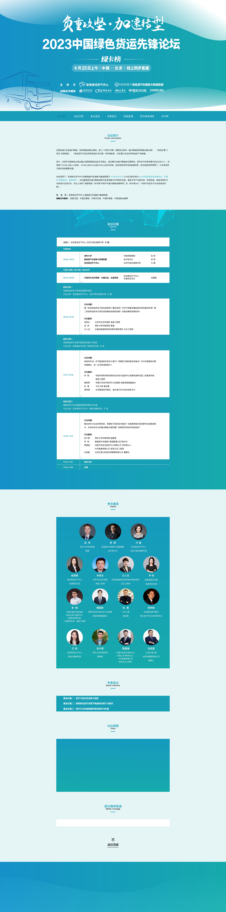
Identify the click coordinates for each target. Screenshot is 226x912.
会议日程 (78, 116)
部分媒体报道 (147, 116)
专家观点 (112, 116)
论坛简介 (62, 116)
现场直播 (128, 116)
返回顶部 (113, 842)
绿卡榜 (165, 116)
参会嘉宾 (95, 116)
